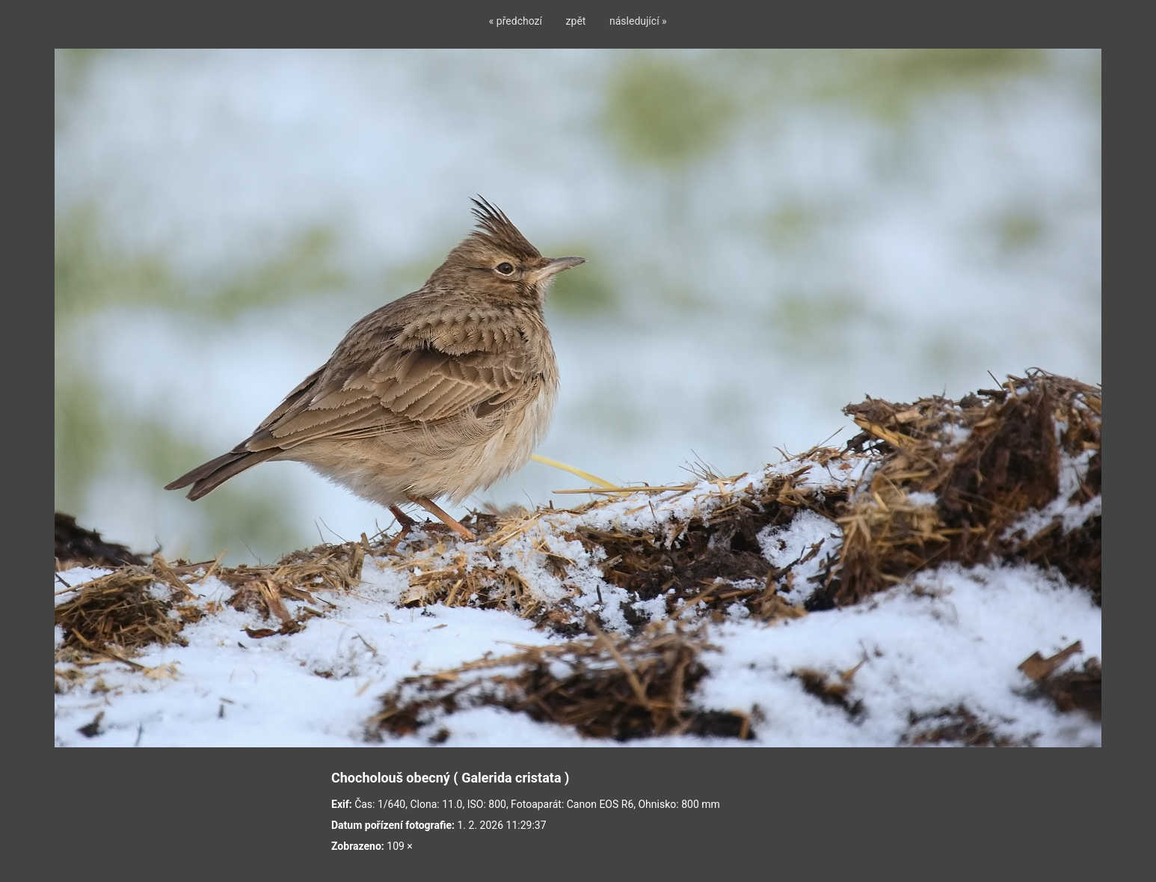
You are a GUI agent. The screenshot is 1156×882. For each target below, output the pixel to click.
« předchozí (515, 21)
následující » (638, 21)
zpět (576, 21)
